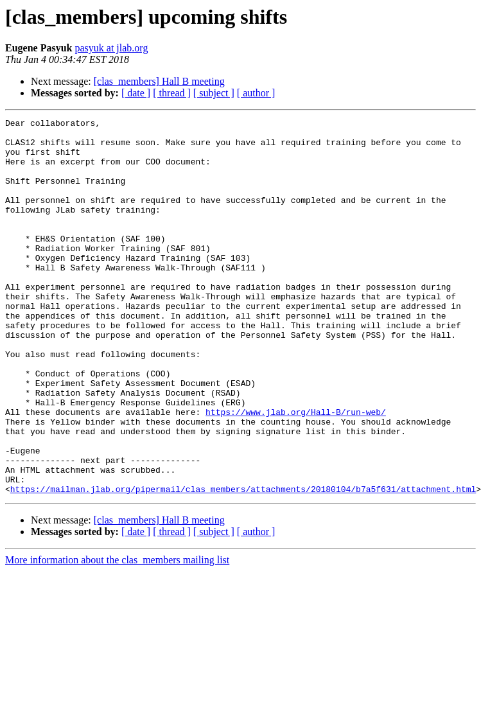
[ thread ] (172, 92)
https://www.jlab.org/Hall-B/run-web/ (296, 471)
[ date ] (135, 92)
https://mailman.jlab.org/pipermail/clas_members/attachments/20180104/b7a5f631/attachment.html (243, 564)
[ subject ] (213, 92)
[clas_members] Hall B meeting (159, 81)
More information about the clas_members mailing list (117, 634)
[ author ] (256, 92)
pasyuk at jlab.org (111, 47)
